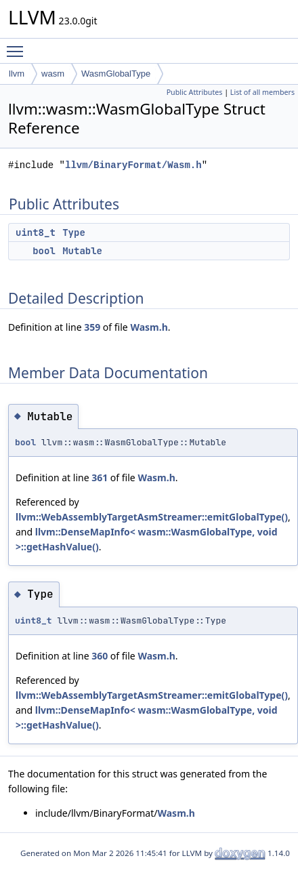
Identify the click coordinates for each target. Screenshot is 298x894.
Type (73, 232)
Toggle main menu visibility (18, 45)
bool (44, 251)
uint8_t (36, 232)
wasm (52, 73)
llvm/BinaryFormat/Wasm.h (133, 165)
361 (99, 477)
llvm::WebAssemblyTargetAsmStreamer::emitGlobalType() (152, 516)
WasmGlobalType (115, 73)
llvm (16, 73)
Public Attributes (195, 92)
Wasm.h (148, 327)
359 (92, 327)
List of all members (262, 92)
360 (99, 655)
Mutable (82, 251)
